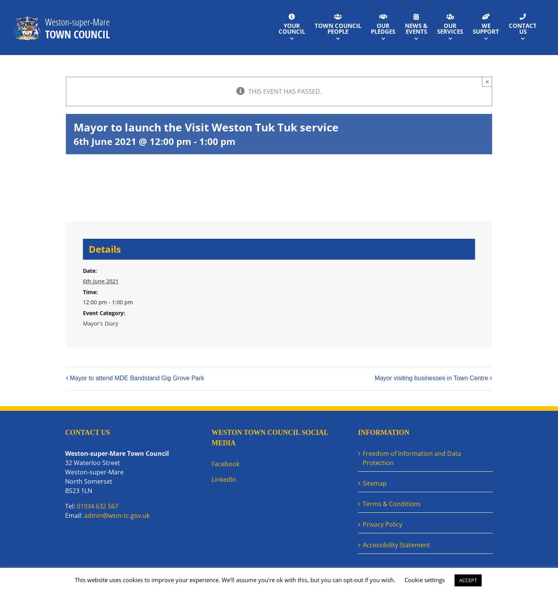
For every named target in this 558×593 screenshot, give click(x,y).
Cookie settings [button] (425, 580)
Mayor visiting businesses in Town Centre (431, 378)
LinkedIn (224, 479)
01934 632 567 (97, 506)
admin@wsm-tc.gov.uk (117, 515)
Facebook (225, 464)
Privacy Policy (382, 524)
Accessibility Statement (396, 545)
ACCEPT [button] (468, 580)
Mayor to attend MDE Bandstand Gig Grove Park (137, 378)
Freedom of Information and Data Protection (412, 458)
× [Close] (487, 81)
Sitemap (375, 483)
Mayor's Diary (100, 323)
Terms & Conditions (392, 504)
